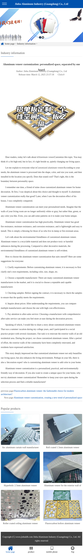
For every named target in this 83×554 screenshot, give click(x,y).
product (31, 549)
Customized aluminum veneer (50, 168)
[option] (41, 28)
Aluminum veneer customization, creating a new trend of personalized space (48, 397)
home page (10, 549)
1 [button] (40, 40)
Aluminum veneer (46, 157)
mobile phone (52, 549)
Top (72, 549)
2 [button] (42, 40)
